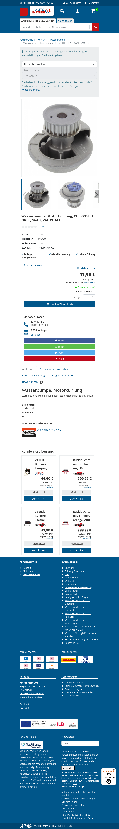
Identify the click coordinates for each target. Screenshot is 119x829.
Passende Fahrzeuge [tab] (34, 375)
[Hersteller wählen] (59, 64)
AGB (67, 574)
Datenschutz (71, 577)
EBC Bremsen (72, 695)
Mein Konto (29, 571)
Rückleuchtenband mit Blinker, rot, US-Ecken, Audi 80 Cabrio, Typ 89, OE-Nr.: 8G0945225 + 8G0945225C (82, 464)
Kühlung (42, 39)
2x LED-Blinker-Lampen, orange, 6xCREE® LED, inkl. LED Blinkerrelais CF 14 (44, 464)
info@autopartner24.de (32, 697)
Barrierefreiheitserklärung (78, 587)
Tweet (59, 352)
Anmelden (68, 768)
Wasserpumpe (57, 39)
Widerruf (69, 580)
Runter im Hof (72, 642)
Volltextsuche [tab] (65, 20)
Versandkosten (89, 283)
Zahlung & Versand (75, 571)
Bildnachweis (72, 590)
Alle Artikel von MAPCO (49, 429)
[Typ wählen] (59, 76)
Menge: (77, 297)
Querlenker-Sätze (74, 682)
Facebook (24, 704)
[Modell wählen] (59, 70)
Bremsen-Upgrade (74, 689)
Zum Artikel (38, 498)
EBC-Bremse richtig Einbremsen (81, 639)
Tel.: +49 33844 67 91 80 (42, 3)
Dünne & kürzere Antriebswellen (82, 685)
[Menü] (114, 770)
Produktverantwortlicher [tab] (53, 369)
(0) (43, 227)
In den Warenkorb (59, 304)
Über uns (69, 567)
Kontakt (27, 567)
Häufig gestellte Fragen (77, 597)
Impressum (71, 584)
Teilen (59, 340)
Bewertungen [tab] (32, 382)
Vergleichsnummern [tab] (63, 375)
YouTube (24, 707)
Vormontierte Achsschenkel (79, 692)
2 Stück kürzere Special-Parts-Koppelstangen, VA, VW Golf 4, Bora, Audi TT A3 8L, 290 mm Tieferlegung (44, 516)
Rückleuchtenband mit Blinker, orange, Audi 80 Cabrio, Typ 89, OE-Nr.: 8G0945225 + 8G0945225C (82, 516)
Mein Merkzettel (31, 574)
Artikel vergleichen (86, 268)
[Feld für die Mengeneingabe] (89, 297)
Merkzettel (92, 2)
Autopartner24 (27, 39)
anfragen (35, 334)
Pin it (59, 358)
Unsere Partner (73, 593)
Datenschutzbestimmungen (73, 786)
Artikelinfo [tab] (28, 369)
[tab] (38, 20)
